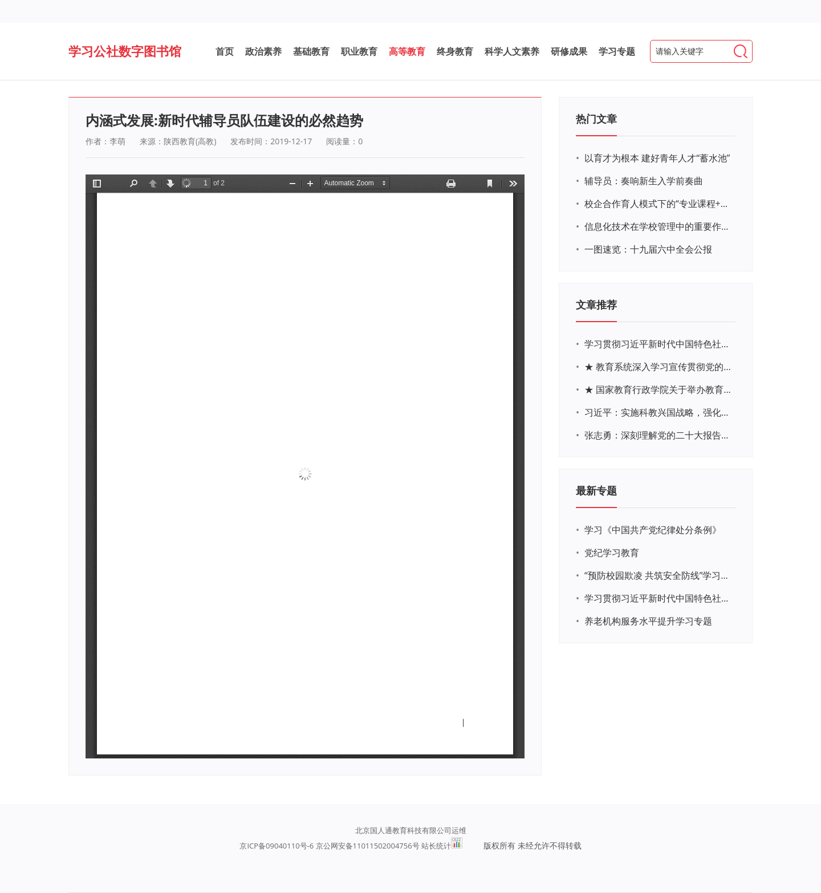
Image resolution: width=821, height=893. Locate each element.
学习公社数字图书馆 (124, 50)
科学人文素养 (512, 51)
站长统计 (436, 846)
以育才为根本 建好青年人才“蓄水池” (657, 158)
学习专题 (617, 51)
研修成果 (569, 51)
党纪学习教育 (611, 552)
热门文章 (596, 118)
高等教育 (407, 51)
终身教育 (455, 51)
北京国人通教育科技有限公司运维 (410, 830)
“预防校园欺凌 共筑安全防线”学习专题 (658, 575)
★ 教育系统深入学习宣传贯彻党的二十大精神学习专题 (658, 366)
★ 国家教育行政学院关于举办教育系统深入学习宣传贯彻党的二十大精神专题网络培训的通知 (658, 389)
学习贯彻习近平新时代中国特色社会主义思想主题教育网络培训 (658, 344)
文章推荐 (596, 304)
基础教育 (311, 51)
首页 (225, 51)
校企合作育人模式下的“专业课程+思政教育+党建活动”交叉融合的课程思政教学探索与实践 (658, 203)
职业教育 (359, 51)
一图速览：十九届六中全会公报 (648, 249)
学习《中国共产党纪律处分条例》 (652, 529)
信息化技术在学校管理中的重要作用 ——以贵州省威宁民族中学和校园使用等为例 (658, 226)
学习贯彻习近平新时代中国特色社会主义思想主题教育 (658, 598)
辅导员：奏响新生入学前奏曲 (643, 180)
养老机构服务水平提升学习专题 (648, 621)
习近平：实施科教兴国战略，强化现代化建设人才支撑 (658, 412)
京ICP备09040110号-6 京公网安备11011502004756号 (329, 846)
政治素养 (263, 51)
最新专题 (596, 490)
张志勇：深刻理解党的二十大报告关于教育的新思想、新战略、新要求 (658, 435)
